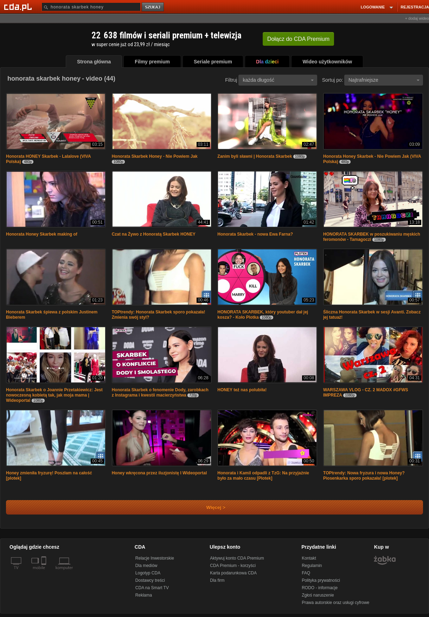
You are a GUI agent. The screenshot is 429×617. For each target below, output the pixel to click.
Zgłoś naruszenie (318, 595)
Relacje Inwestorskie (154, 558)
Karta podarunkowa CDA (233, 573)
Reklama (143, 595)
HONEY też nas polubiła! (242, 389)
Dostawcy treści (150, 580)
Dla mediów (146, 565)
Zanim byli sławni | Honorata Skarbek (254, 156)
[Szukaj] (91, 6)
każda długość (278, 80)
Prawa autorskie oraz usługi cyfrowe (335, 602)
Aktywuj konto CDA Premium (237, 558)
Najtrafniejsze (384, 80)
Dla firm (217, 580)
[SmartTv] (44, 571)
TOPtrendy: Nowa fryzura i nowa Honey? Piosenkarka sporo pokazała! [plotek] (364, 475)
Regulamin (312, 565)
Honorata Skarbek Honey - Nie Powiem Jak (155, 156)
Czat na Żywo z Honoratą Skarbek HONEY (154, 234)
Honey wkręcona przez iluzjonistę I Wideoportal (159, 472)
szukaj (153, 7)
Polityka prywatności (321, 580)
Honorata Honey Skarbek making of (41, 234)
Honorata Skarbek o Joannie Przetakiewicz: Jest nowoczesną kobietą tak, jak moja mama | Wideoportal (54, 395)
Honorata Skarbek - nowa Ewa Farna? (255, 234)
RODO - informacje (320, 587)
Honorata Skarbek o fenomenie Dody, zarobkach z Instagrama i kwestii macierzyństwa (160, 392)
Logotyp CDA (147, 573)
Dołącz (298, 39)
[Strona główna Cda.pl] (19, 6)
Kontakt (309, 558)
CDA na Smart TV (152, 587)
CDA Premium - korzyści (233, 565)
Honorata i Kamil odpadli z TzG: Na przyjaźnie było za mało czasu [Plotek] (263, 475)
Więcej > (209, 507)
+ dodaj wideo (417, 18)
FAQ (306, 573)
